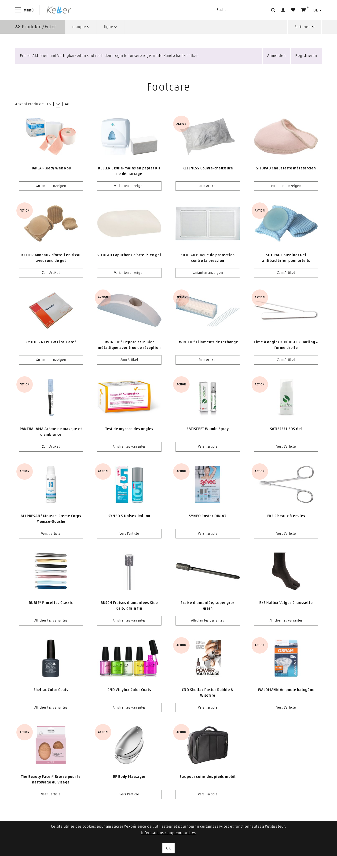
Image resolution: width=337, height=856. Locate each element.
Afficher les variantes (129, 446)
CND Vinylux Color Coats (129, 690)
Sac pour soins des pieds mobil (208, 777)
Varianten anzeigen (51, 186)
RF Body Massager (129, 777)
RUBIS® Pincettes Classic (51, 603)
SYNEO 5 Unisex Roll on (129, 516)
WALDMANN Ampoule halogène (286, 690)
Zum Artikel (208, 186)
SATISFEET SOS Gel (286, 429)
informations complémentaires (168, 833)
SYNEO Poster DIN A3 (207, 516)
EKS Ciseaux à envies (286, 516)
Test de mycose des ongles (129, 429)
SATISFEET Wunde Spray (208, 429)
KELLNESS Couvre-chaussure (208, 168)
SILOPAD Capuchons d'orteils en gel (129, 255)
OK (168, 848)
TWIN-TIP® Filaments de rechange (207, 342)
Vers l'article (208, 446)
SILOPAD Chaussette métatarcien (286, 168)
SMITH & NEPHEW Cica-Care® (51, 342)
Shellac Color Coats (50, 690)
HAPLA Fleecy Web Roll (51, 168)
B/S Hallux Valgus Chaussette (286, 603)
